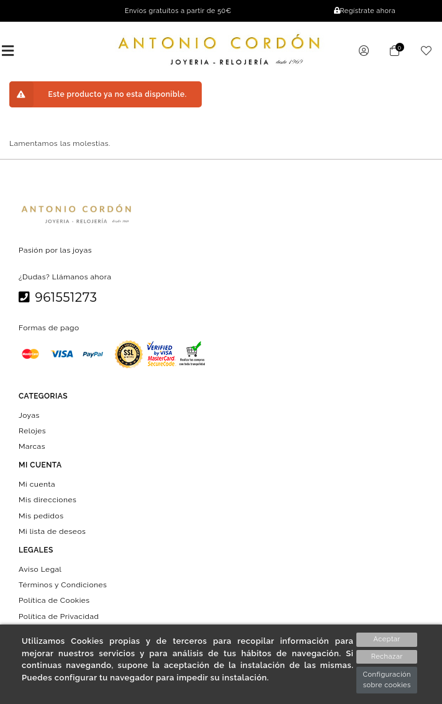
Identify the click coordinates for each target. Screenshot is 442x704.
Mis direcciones (47, 499)
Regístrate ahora (364, 11)
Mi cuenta (37, 484)
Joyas (29, 414)
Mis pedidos (41, 515)
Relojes (32, 430)
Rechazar (387, 656)
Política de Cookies (54, 600)
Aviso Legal (40, 569)
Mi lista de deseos (52, 530)
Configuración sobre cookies (387, 679)
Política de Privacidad (59, 615)
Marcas (32, 446)
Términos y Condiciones (63, 584)
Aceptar (387, 639)
